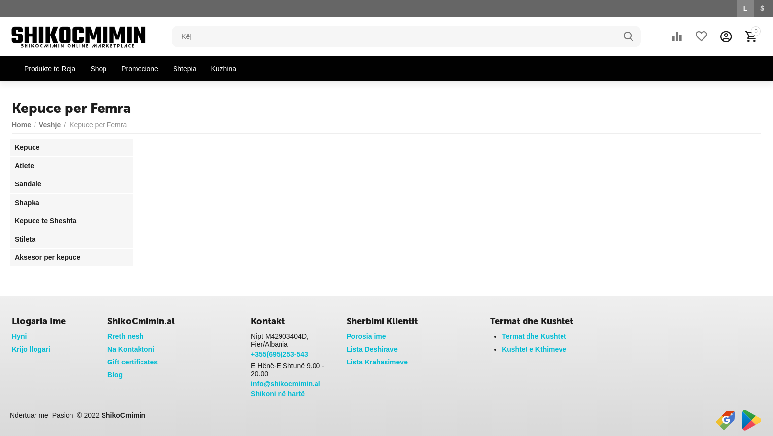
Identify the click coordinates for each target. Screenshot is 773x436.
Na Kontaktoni (130, 349)
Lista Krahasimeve (377, 362)
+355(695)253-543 (279, 354)
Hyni (19, 336)
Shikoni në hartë (278, 394)
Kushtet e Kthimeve (534, 349)
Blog (115, 375)
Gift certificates (132, 362)
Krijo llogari (31, 349)
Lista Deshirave (372, 349)
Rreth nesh (125, 336)
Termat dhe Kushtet (534, 336)
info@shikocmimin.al (285, 384)
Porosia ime (366, 336)
